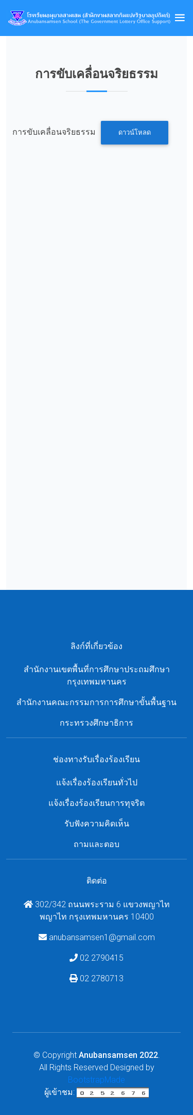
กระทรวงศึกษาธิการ (96, 723)
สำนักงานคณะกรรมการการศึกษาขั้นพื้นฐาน (96, 702)
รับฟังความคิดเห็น (96, 824)
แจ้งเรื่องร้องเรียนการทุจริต (96, 803)
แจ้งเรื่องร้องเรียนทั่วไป (96, 782)
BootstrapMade (96, 1080)
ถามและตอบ (96, 844)
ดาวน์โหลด (134, 132)
